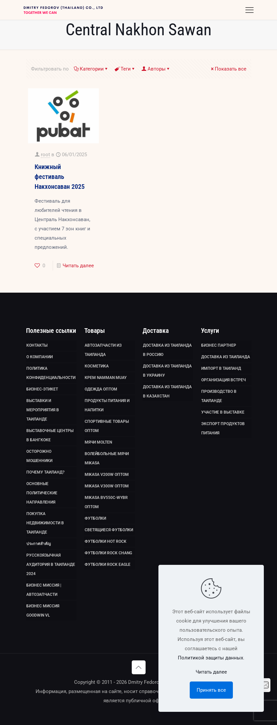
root (45, 155)
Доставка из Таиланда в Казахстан (167, 391)
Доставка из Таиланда (225, 357)
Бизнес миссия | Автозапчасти (43, 590)
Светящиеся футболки (109, 530)
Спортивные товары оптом (107, 426)
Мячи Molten (98, 442)
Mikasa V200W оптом (107, 474)
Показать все (228, 69)
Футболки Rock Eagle (107, 564)
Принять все (211, 690)
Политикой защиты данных (210, 658)
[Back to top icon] (139, 667)
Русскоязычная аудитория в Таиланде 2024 (50, 564)
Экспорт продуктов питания (223, 428)
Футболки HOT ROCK (105, 541)
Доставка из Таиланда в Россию (167, 350)
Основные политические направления (41, 493)
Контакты (36, 345)
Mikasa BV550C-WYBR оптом (106, 502)
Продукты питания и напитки (107, 405)
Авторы (156, 69)
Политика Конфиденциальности (50, 373)
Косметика (97, 366)
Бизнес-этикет (42, 389)
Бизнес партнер (218, 345)
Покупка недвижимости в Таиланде (45, 523)
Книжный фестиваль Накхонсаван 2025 (60, 176)
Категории (91, 69)
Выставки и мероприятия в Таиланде (42, 409)
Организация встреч (223, 380)
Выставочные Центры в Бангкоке (49, 435)
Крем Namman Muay (105, 377)
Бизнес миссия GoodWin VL (42, 611)
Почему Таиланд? (45, 472)
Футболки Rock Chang (108, 553)
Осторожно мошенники (39, 456)
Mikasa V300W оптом (107, 486)
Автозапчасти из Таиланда (103, 350)
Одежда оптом (101, 389)
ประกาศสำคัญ (38, 543)
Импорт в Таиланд (221, 368)
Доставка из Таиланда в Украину (167, 371)
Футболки (95, 518)
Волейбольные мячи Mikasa (107, 458)
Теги (125, 69)
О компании (39, 357)
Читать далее (78, 266)
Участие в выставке (222, 412)
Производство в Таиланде (218, 396)
